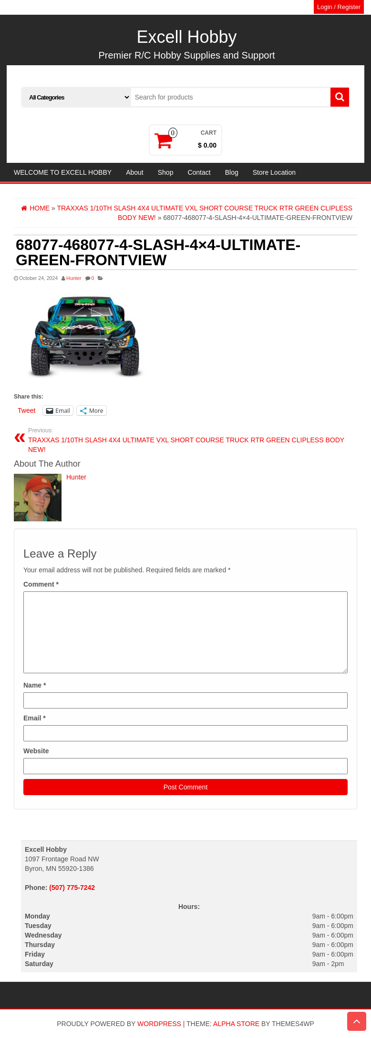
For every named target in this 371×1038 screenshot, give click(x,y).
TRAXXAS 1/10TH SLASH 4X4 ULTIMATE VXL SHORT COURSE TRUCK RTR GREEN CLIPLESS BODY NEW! (189, 440)
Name (34, 685)
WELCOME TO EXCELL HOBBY (63, 172)
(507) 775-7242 (72, 887)
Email (34, 718)
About (135, 172)
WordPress (159, 1024)
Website (36, 751)
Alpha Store (236, 1024)
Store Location (274, 172)
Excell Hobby (186, 37)
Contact (198, 172)
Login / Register (339, 6)
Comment (41, 584)
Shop (166, 172)
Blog (231, 172)
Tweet (26, 410)
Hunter (74, 278)
